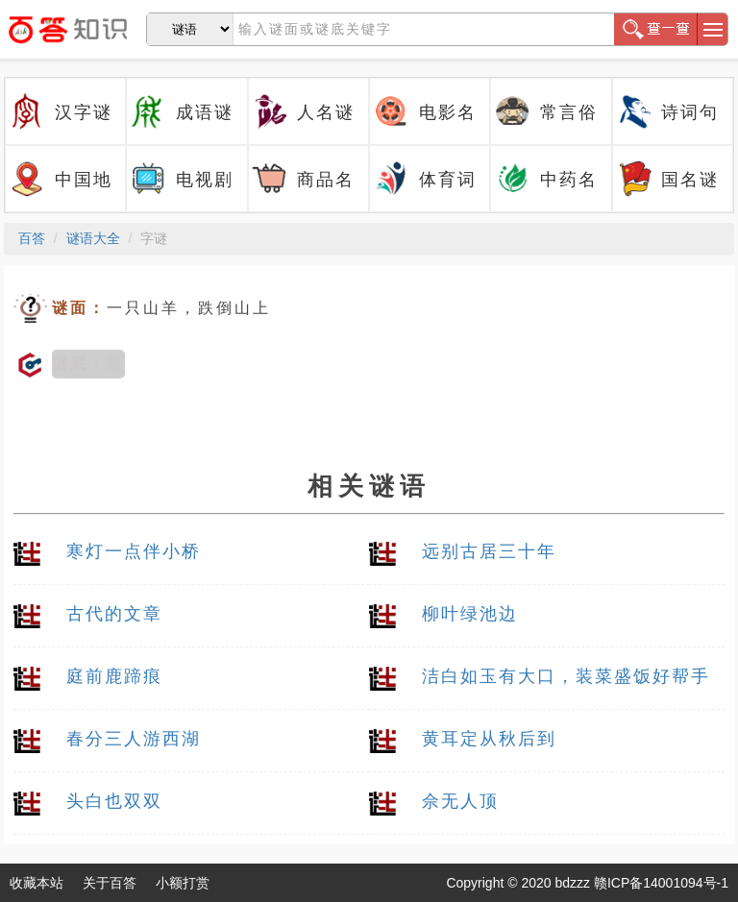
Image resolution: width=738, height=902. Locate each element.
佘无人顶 (460, 801)
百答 (31, 238)
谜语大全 (93, 238)
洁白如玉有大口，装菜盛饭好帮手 (566, 676)
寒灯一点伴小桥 (133, 551)
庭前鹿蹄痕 (114, 676)
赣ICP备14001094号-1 (661, 882)
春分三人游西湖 (133, 738)
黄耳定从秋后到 (489, 738)
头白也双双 (114, 801)
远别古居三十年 (489, 551)
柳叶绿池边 (470, 613)
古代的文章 (114, 613)
